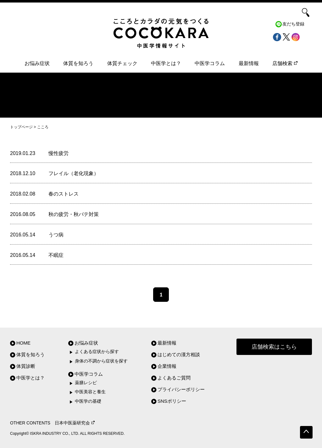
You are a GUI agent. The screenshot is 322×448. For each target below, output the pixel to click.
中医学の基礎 (88, 401)
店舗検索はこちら (274, 347)
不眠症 (56, 255)
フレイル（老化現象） (73, 173)
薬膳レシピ (86, 382)
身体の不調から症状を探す (101, 361)
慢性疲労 (58, 153)
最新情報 (249, 63)
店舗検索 (284, 63)
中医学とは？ (166, 63)
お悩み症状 (37, 63)
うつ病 (56, 234)
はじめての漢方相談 (179, 354)
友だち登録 (293, 24)
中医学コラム (210, 63)
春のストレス (63, 193)
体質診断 (25, 366)
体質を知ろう (78, 63)
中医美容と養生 (90, 392)
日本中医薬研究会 (75, 423)
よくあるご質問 (174, 377)
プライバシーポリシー (181, 389)
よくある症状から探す (97, 351)
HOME (23, 343)
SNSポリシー (172, 401)
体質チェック (122, 63)
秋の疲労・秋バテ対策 (73, 214)
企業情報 (167, 366)
